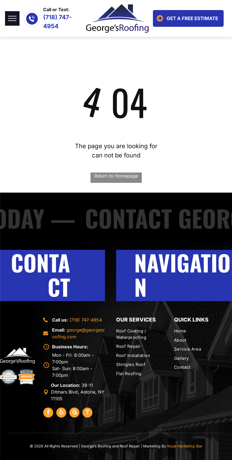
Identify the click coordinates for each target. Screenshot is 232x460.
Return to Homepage (116, 176)
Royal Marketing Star (184, 446)
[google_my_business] (74, 413)
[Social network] (87, 413)
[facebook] (48, 413)
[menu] (12, 18)
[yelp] (61, 413)
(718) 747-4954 (85, 320)
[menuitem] (143, 334)
